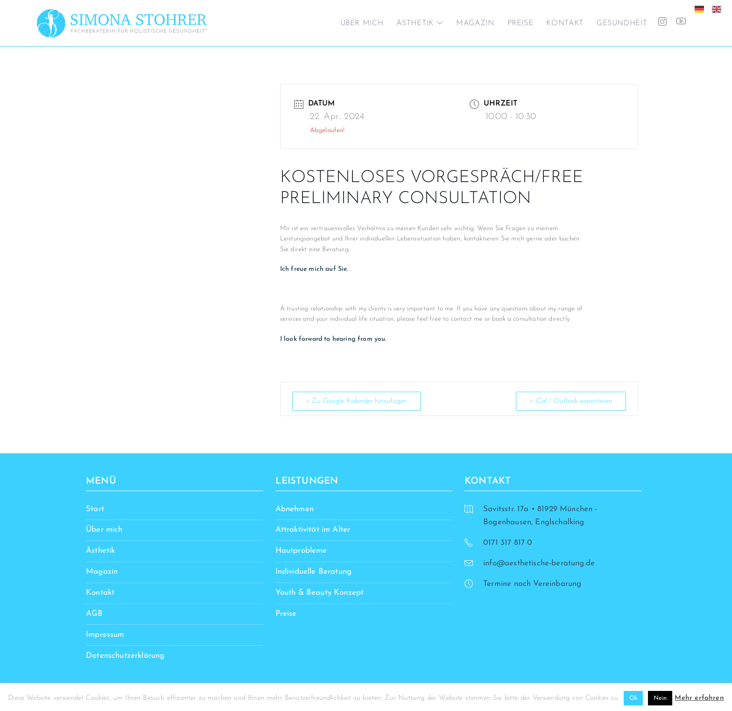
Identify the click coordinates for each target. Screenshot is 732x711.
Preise (520, 23)
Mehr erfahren (699, 698)
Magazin (475, 23)
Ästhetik (414, 23)
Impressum (105, 635)
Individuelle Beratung (313, 572)
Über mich (362, 23)
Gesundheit (622, 23)
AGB (94, 614)
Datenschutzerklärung (125, 656)
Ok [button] (633, 698)
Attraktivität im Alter (313, 530)
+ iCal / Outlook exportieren (570, 401)
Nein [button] (660, 698)
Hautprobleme (301, 551)
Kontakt (564, 23)
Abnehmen (294, 509)
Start (95, 509)
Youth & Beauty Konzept (319, 593)
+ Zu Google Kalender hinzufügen (356, 401)
